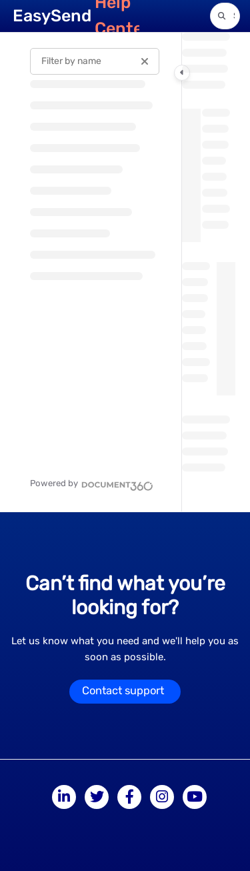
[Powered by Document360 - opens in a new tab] (91, 484)
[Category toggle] (182, 73)
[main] (208, 272)
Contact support (123, 690)
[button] (225, 16)
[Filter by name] (94, 61)
